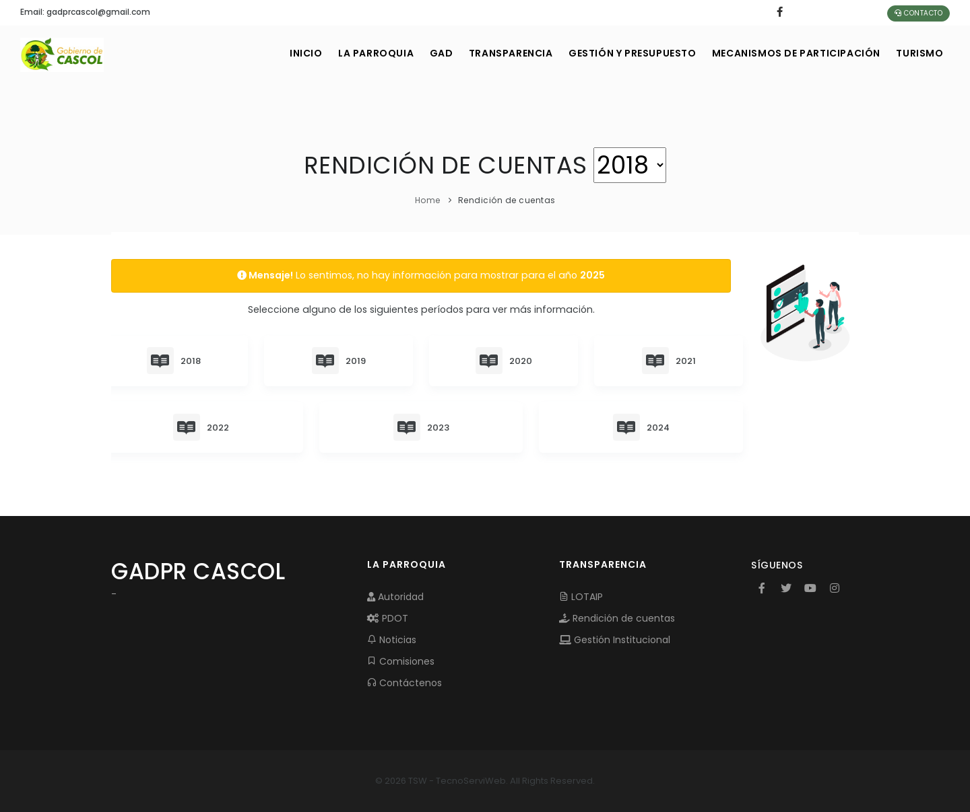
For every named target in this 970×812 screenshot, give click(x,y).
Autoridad (395, 596)
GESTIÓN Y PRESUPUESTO (622, 53)
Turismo (918, 53)
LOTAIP (581, 596)
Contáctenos (404, 683)
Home (428, 200)
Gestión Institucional (614, 640)
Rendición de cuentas (617, 618)
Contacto (918, 13)
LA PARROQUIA (351, 53)
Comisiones (400, 661)
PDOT (387, 618)
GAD (421, 53)
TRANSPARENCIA (495, 53)
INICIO (277, 53)
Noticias (391, 640)
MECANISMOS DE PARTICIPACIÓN (790, 53)
